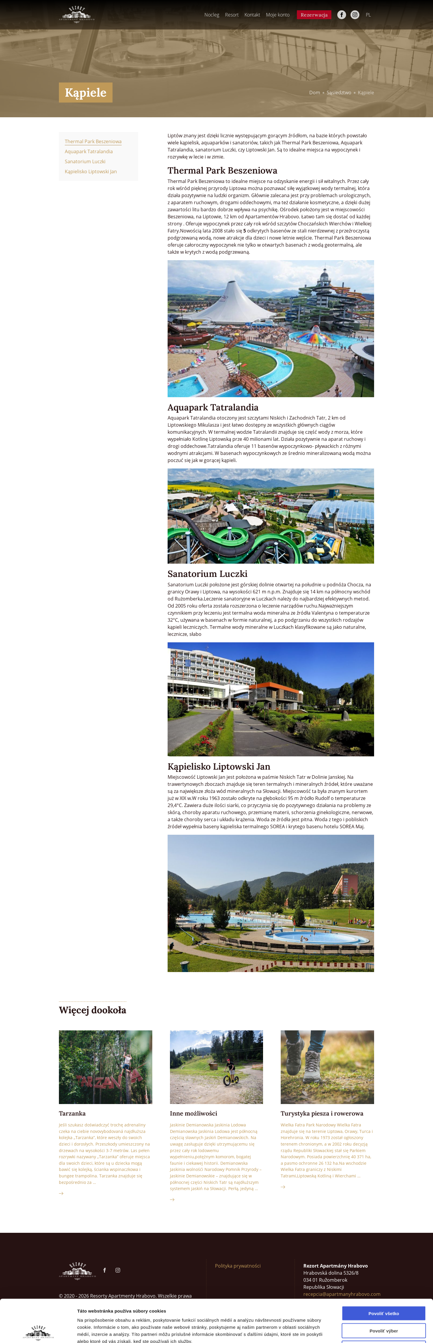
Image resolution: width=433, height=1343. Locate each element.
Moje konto (278, 14)
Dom (314, 92)
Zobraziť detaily (308, 1331)
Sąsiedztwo (339, 92)
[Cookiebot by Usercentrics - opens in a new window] (38, 1331)
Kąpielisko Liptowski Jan (91, 171)
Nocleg (211, 14)
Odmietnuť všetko (384, 1305)
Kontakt (252, 14)
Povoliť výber (384, 1288)
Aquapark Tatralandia (89, 151)
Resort (232, 14)
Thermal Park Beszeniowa (93, 141)
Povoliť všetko (383, 1270)
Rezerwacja (314, 15)
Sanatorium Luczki (85, 161)
